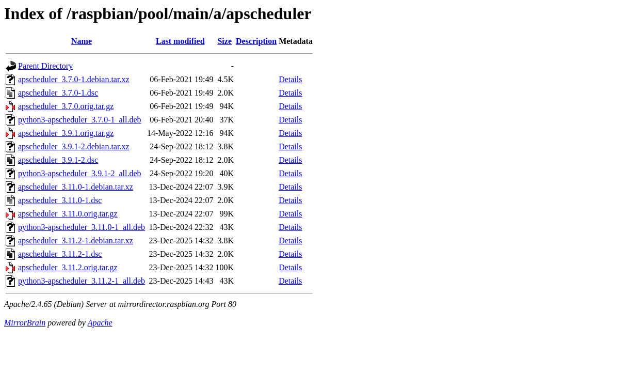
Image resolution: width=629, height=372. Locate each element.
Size (224, 41)
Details (290, 79)
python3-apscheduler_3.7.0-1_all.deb (79, 119)
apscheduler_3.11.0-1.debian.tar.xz (75, 186)
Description (256, 41)
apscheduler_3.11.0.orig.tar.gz (68, 213)
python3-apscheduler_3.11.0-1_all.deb (81, 227)
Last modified (180, 41)
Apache (100, 322)
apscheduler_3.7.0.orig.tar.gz (66, 106)
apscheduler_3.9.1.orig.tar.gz (66, 133)
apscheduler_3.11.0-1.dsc (60, 200)
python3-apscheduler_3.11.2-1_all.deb (81, 280)
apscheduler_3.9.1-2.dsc (58, 160)
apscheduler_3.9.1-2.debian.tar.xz (73, 146)
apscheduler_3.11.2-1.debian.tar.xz (75, 240)
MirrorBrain (24, 322)
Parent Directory (45, 65)
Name (81, 41)
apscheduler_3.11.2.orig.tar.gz (68, 267)
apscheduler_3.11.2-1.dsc (60, 254)
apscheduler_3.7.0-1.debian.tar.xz (73, 79)
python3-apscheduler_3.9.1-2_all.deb (79, 173)
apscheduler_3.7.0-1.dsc (58, 92)
